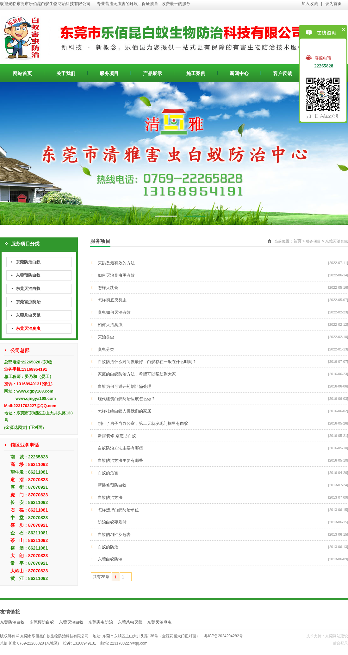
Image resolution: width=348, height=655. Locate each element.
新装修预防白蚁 (112, 485)
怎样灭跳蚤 (108, 287)
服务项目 (109, 73)
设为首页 (333, 3)
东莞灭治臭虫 (28, 328)
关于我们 (65, 73)
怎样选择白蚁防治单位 (118, 509)
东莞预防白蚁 (28, 275)
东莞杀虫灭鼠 (28, 315)
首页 (297, 241)
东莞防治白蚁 (28, 262)
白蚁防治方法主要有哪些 (120, 448)
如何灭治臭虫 (110, 324)
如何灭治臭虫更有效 (116, 275)
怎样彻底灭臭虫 (112, 300)
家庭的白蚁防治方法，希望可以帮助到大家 (137, 374)
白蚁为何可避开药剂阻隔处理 (124, 386)
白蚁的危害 (108, 472)
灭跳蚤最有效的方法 (116, 263)
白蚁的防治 (108, 547)
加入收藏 (309, 3)
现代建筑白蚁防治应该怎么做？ (126, 398)
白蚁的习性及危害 (114, 534)
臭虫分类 (106, 349)
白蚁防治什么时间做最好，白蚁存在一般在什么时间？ (147, 361)
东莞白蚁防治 (110, 559)
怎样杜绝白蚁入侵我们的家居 (124, 411)
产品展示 (152, 73)
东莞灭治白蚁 (28, 288)
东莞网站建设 (336, 636)
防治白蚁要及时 (112, 522)
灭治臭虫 (106, 337)
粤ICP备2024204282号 (223, 636)
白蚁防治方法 (110, 497)
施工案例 (195, 73)
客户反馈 (282, 73)
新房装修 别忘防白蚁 (117, 435)
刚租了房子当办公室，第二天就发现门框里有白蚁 (143, 423)
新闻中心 (239, 73)
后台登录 (340, 643)
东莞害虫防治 (28, 301)
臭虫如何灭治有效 (114, 312)
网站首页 (22, 73)
